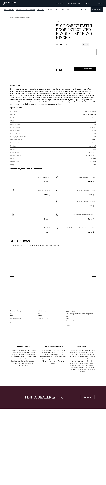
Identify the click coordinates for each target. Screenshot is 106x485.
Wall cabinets (26, 17)
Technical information (74, 3)
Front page (13, 17)
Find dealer (87, 397)
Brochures (49, 9)
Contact (87, 3)
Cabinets (19, 17)
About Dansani (60, 3)
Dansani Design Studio (62, 9)
